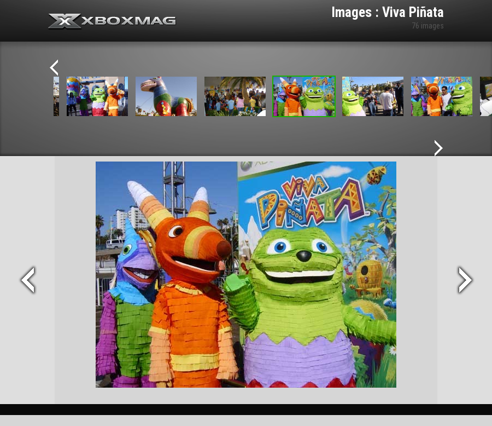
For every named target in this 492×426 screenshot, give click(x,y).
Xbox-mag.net (112, 22)
